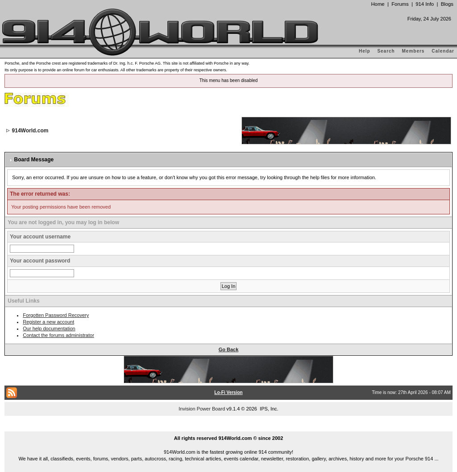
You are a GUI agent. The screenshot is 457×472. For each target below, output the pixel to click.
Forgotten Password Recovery (56, 315)
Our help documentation (49, 328)
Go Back (229, 349)
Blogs (447, 4)
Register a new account (48, 321)
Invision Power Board (202, 408)
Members (413, 51)
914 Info (424, 4)
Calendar (443, 51)
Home (377, 4)
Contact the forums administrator (58, 335)
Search (386, 51)
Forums (399, 4)
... (228, 427)
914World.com (30, 130)
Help (364, 51)
